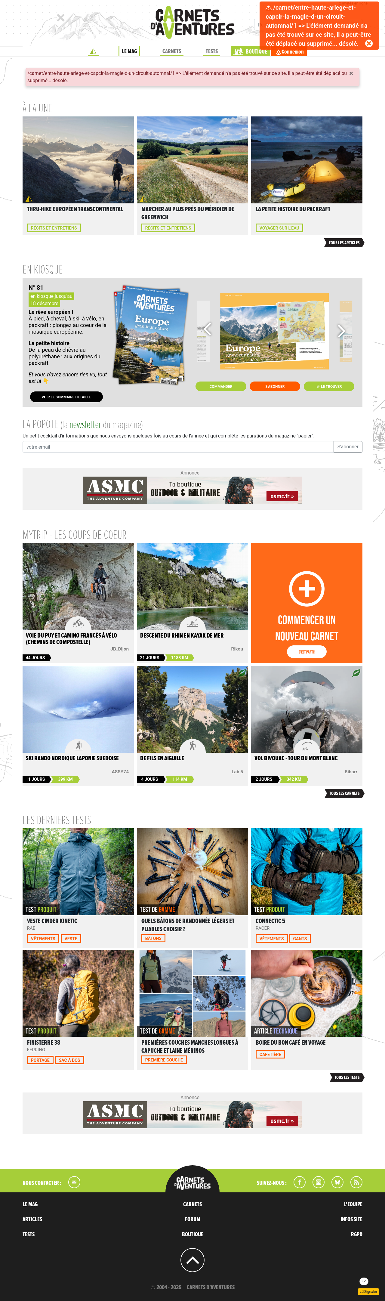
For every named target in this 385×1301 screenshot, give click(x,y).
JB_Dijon (119, 649)
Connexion (293, 52)
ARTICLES (32, 1219)
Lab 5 (237, 771)
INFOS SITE (351, 1219)
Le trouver (329, 387)
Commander (221, 387)
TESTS (212, 51)
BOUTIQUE (256, 52)
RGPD (356, 1234)
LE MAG (129, 51)
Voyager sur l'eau (279, 228)
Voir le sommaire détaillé (66, 397)
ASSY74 (120, 771)
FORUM (192, 1219)
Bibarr (351, 771)
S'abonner (275, 387)
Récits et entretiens (54, 228)
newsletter (85, 425)
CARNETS (171, 51)
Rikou (237, 649)
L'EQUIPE (353, 1204)
